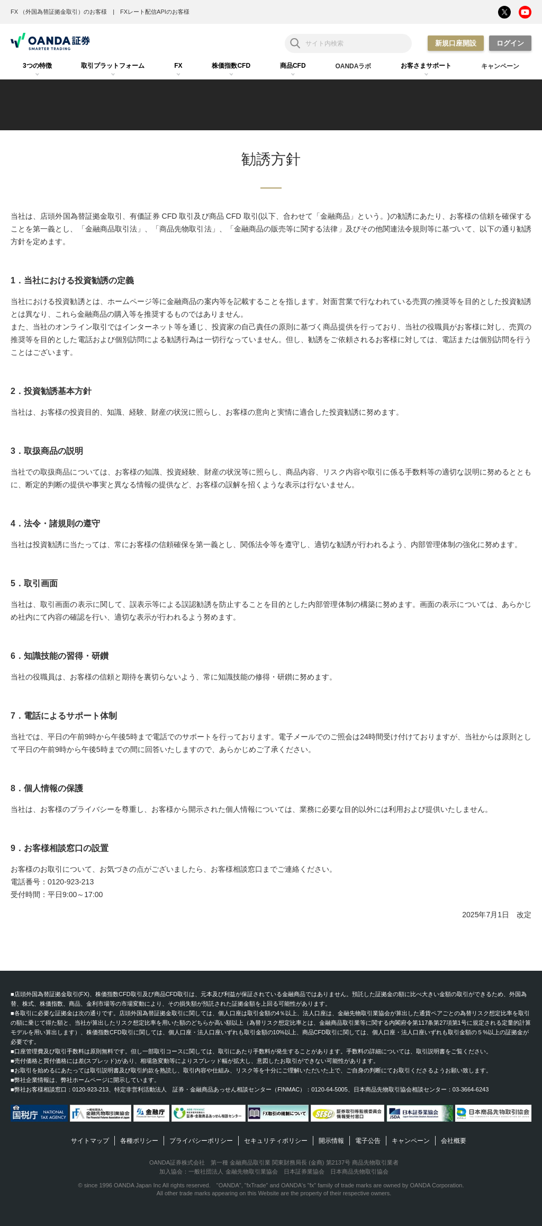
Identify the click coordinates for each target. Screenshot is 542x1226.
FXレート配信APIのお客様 (154, 11)
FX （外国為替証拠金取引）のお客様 (59, 11)
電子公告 (368, 1140)
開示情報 (331, 1140)
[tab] (37, 66)
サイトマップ (90, 1140)
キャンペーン (411, 1140)
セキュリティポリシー (276, 1140)
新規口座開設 (455, 43)
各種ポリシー (139, 1140)
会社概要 (453, 1140)
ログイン (510, 43)
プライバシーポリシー (201, 1140)
